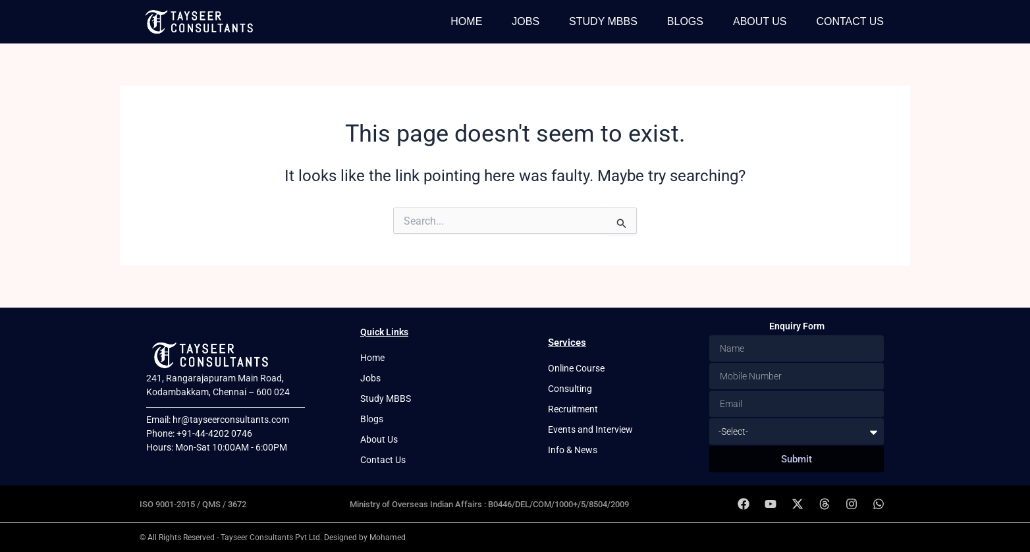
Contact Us (850, 21)
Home (466, 21)
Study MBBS (603, 21)
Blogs (685, 21)
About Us (760, 21)
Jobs (525, 21)
